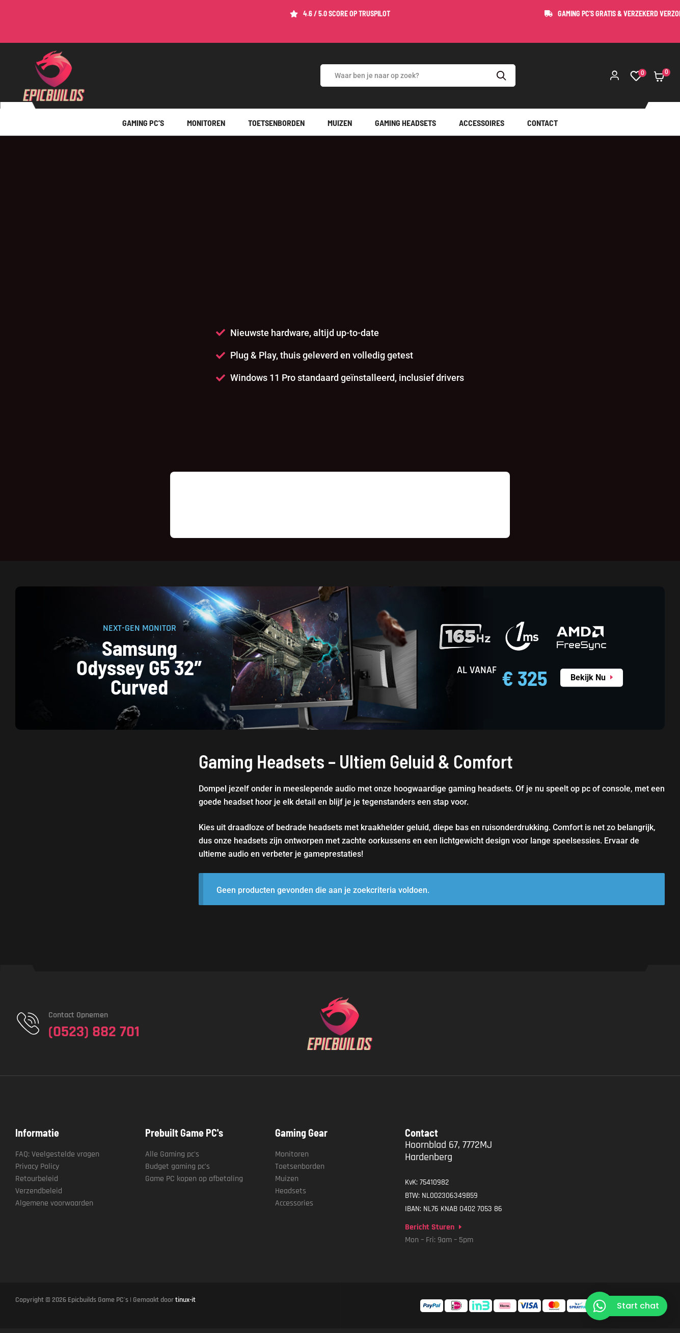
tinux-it (185, 1299)
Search (502, 75)
